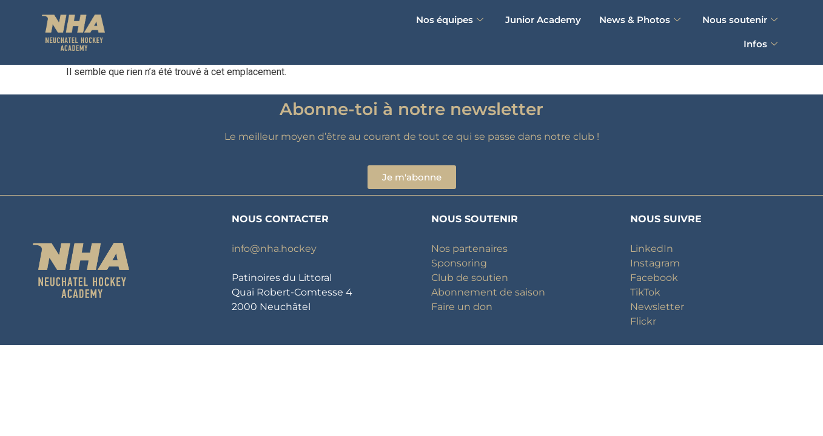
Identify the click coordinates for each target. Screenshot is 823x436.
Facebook (654, 277)
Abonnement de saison (488, 292)
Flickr (643, 321)
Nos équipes (449, 19)
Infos (761, 44)
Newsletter (657, 306)
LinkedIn (651, 248)
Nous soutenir (740, 19)
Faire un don (461, 306)
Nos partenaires (469, 248)
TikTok (645, 292)
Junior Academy (543, 19)
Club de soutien (469, 277)
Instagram (655, 263)
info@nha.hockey (274, 248)
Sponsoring (459, 263)
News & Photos (639, 19)
